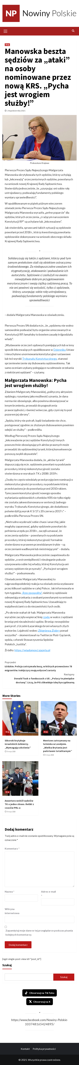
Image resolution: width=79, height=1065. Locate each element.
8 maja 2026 (11, 751)
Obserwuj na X (39, 1001)
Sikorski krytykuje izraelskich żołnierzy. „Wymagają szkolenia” (18, 744)
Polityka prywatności (44, 1048)
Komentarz (12, 848)
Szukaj (7, 965)
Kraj (7, 45)
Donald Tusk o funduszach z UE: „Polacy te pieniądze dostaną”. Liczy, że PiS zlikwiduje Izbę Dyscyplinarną (39, 678)
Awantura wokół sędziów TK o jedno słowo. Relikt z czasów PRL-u (19, 804)
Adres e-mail (48, 893)
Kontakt (25, 1048)
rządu (46, 617)
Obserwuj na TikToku (39, 992)
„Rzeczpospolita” (31, 593)
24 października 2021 (16, 110)
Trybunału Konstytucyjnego (39, 358)
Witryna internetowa (12, 911)
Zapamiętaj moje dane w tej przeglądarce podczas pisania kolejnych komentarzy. (39, 932)
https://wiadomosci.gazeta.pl (32, 650)
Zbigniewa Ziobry (49, 630)
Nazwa (9, 891)
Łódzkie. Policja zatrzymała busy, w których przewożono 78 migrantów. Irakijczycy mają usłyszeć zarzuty (39, 666)
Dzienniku (59, 349)
